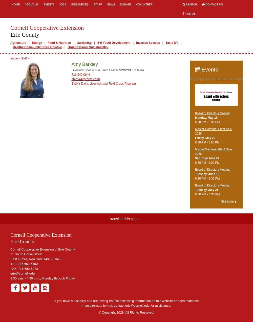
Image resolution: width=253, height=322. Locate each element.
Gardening (84, 43)
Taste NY (172, 43)
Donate (125, 4)
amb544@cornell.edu (86, 79)
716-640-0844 (81, 74)
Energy (37, 43)
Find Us (190, 13)
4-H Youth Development (113, 43)
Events (48, 4)
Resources (80, 4)
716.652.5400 (28, 264)
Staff (97, 4)
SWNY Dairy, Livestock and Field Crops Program (104, 83)
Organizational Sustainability (88, 47)
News (111, 4)
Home (16, 4)
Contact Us (214, 4)
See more (227, 201)
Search (191, 4)
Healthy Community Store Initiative (37, 47)
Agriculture (18, 43)
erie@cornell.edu (22, 273)
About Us (32, 4)
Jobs (62, 4)
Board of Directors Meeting (213, 113)
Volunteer (144, 4)
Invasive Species (148, 43)
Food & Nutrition (59, 43)
